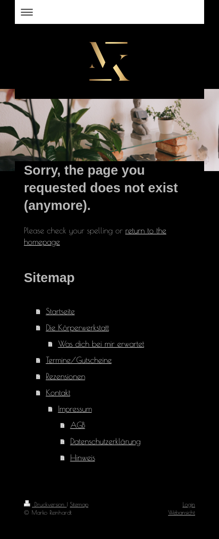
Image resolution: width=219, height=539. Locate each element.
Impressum (75, 409)
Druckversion (45, 504)
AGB (77, 425)
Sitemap (79, 504)
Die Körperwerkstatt (77, 327)
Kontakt (58, 392)
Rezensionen (65, 376)
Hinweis (82, 457)
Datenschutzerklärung (105, 441)
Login (188, 504)
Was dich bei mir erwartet (101, 343)
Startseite (60, 311)
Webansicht (181, 512)
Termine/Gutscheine (79, 360)
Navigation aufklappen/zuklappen (109, 12)
